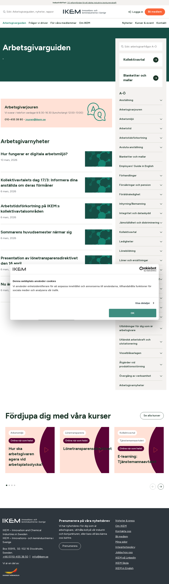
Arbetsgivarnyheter (131, 385)
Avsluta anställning (131, 147)
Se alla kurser (152, 415)
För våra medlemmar (63, 22)
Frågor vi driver (38, 22)
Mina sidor (121, 541)
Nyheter (127, 22)
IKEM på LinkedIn (125, 557)
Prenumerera (69, 545)
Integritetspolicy (125, 547)
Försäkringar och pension (135, 184)
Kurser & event (144, 22)
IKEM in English (124, 568)
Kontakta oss (123, 531)
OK (133, 313)
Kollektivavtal (127, 232)
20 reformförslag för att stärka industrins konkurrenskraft (91, 2)
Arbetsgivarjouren (130, 109)
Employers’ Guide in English (136, 166)
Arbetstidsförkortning (133, 137)
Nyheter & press (125, 520)
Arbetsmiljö (126, 119)
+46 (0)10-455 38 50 (15, 556)
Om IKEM (84, 22)
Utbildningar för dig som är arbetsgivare (136, 328)
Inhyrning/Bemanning (132, 203)
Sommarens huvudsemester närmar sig (36, 232)
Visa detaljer (142, 303)
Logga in (137, 11)
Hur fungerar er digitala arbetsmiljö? (34, 153)
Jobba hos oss (124, 552)
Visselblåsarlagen (130, 353)
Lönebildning (127, 250)
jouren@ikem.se (36, 119)
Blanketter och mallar (132, 156)
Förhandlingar (127, 175)
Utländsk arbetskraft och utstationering (135, 341)
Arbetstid (125, 128)
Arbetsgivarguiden (14, 22)
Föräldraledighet (129, 194)
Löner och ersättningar (133, 260)
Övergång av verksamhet (135, 375)
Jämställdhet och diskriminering (139, 222)
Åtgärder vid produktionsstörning (132, 364)
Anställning (126, 100)
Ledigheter (126, 241)
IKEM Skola (122, 562)
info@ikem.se (40, 556)
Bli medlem (155, 11)
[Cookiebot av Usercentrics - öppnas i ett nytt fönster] (141, 269)
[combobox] (28, 11)
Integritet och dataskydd (135, 213)
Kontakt (161, 22)
